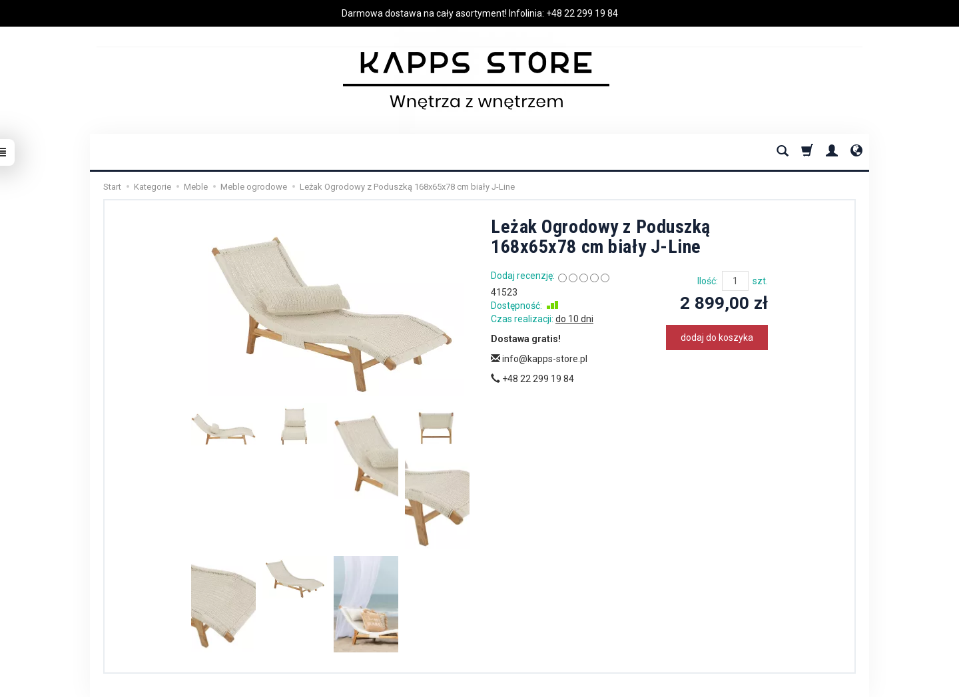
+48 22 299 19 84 (582, 13)
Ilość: (707, 281)
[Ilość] (735, 281)
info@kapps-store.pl (539, 358)
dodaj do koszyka (717, 337)
